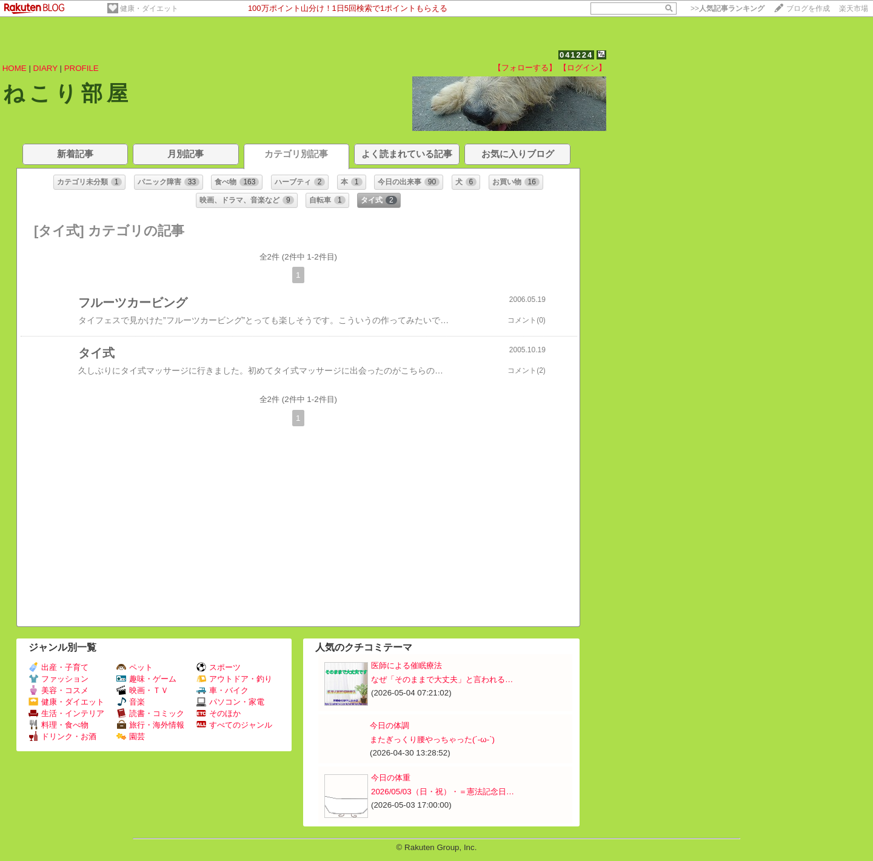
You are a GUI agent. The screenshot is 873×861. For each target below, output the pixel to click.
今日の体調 (389, 725)
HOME (14, 68)
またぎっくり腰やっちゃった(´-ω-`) (432, 739)
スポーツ (218, 667)
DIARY (45, 68)
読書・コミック (150, 713)
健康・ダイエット (149, 8)
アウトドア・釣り (234, 678)
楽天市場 (853, 8)
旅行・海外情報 (150, 724)
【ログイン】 (582, 67)
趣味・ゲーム (146, 678)
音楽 (130, 701)
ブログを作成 (808, 8)
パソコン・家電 (230, 701)
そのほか (218, 713)
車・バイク (222, 690)
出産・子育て (58, 667)
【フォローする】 (525, 67)
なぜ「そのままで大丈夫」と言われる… (442, 679)
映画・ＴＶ (142, 690)
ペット (134, 667)
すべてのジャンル (234, 724)
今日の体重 (390, 777)
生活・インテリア (66, 713)
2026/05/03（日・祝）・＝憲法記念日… (442, 791)
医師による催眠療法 (406, 665)
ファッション (58, 678)
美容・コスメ (58, 690)
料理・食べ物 (58, 724)
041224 (576, 54)
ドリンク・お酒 (62, 736)
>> (727, 8)
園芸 (130, 736)
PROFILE (81, 68)
